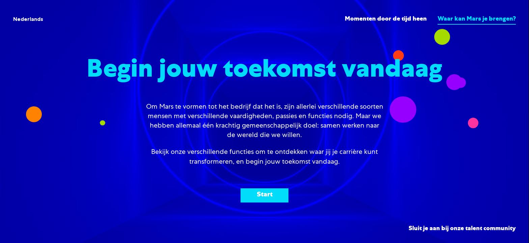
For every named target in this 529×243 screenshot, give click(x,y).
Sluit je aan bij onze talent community (462, 229)
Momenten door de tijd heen (386, 19)
